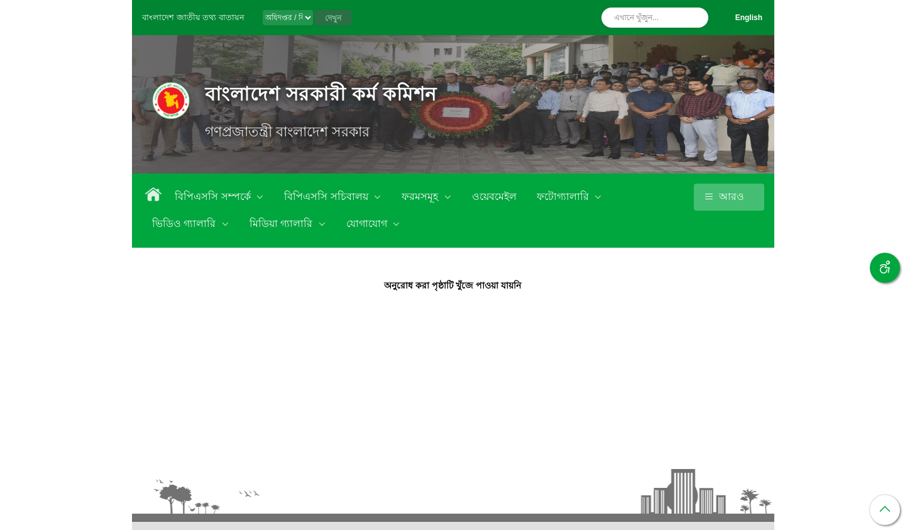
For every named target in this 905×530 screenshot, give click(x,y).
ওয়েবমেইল (494, 196)
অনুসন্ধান (695, 18)
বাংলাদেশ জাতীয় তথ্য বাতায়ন (193, 17)
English (748, 17)
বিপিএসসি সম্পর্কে (214, 196)
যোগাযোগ (368, 223)
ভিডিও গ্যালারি (185, 223)
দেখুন (333, 18)
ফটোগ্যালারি (564, 196)
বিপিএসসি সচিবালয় (327, 196)
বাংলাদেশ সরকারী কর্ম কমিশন (321, 94)
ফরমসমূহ (421, 196)
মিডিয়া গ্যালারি (282, 223)
